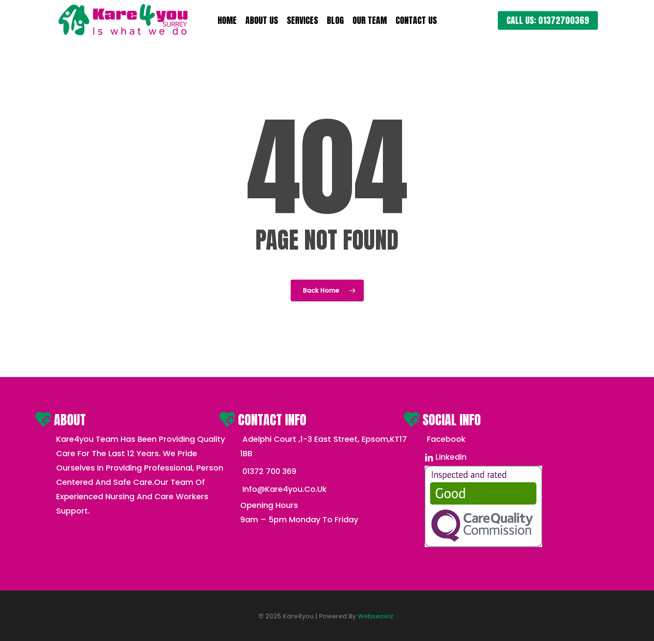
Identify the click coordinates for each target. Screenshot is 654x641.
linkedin (445, 456)
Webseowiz (375, 616)
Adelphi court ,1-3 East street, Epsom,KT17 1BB (323, 446)
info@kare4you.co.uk (283, 489)
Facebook (445, 439)
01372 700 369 (268, 471)
